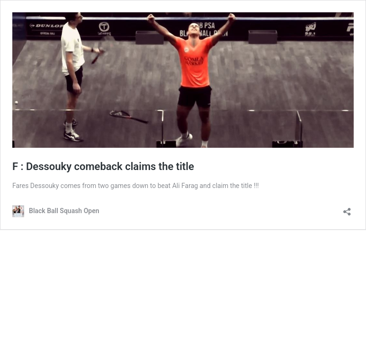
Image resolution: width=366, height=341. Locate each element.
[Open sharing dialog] (347, 208)
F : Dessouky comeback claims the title (103, 166)
